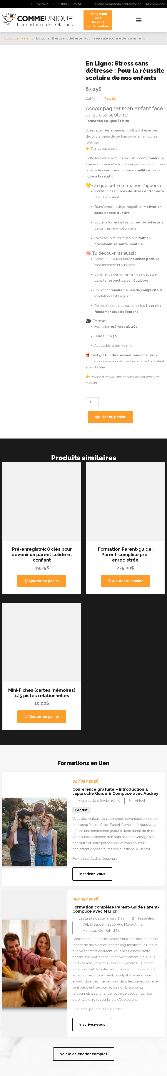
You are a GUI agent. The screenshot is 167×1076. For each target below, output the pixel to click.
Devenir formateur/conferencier (116, 4)
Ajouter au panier (110, 417)
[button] (138, 20)
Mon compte (155, 4)
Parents (27, 38)
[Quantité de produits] (92, 402)
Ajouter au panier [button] (43, 581)
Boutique (11, 38)
